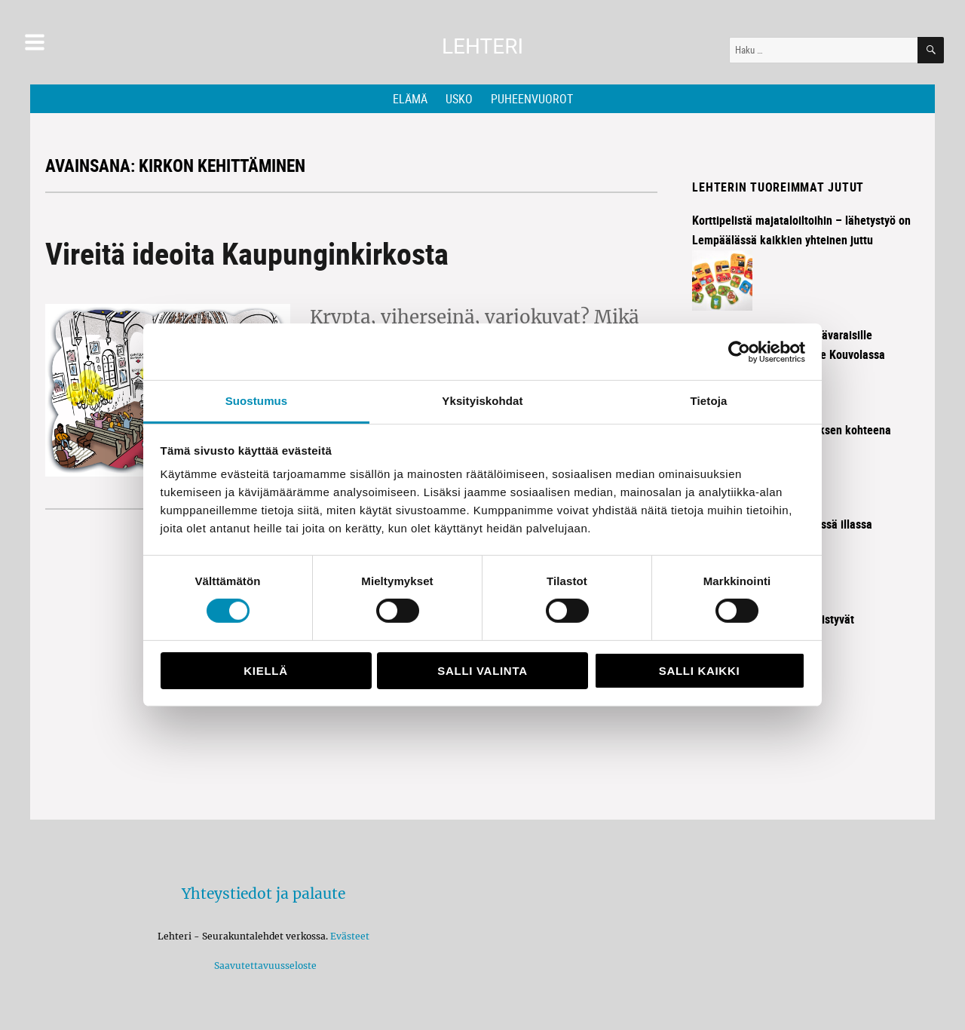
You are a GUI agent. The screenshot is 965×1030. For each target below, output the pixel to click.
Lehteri (482, 46)
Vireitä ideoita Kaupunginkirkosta (247, 253)
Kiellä (265, 670)
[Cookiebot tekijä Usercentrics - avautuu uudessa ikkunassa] (739, 351)
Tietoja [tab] (709, 400)
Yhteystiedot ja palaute (263, 893)
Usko (459, 98)
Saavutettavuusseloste (263, 965)
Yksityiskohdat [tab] (482, 400)
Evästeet (349, 936)
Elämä (410, 98)
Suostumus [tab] (256, 400)
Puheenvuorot (532, 98)
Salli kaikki (699, 670)
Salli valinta (482, 670)
